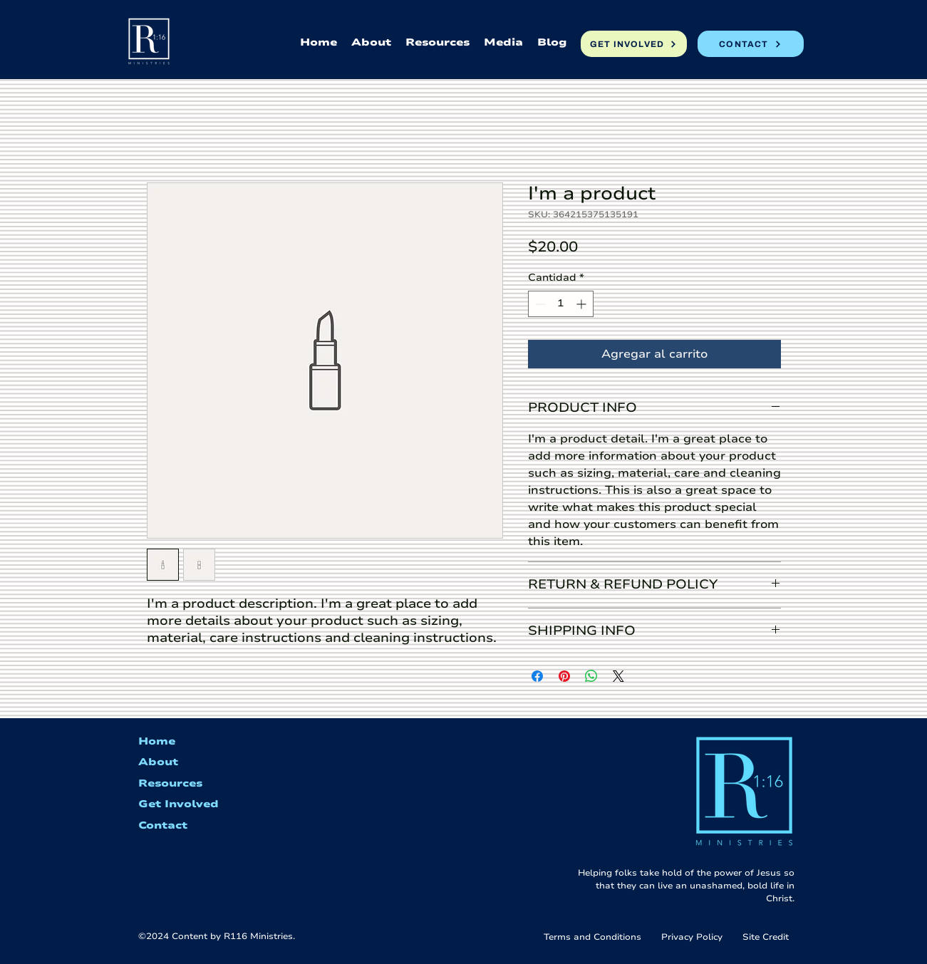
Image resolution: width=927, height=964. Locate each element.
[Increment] (582, 303)
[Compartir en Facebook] (537, 676)
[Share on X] (618, 676)
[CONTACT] (751, 44)
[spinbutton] (561, 303)
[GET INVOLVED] (634, 44)
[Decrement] (539, 303)
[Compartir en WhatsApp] (591, 676)
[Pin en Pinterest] (564, 676)
